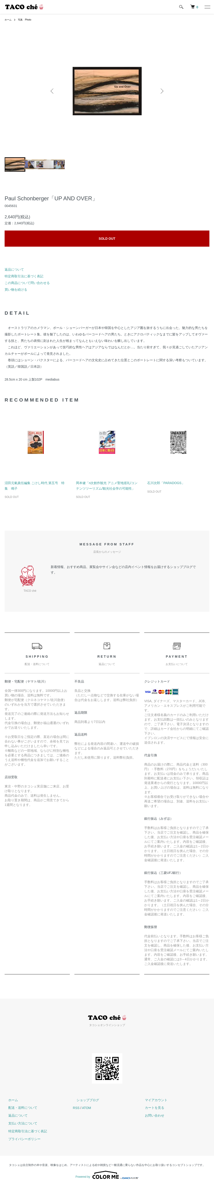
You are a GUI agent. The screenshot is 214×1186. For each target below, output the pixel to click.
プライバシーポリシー (21, 1139)
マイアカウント (152, 1100)
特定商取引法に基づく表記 (24, 276)
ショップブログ (84, 1100)
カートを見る (151, 1108)
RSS (76, 1108)
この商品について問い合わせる (27, 283)
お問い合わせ (151, 1115)
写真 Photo (27, 19)
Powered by (107, 1175)
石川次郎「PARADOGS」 (166, 483)
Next (161, 91)
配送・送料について (19, 1108)
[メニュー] (207, 7)
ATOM (86, 1108)
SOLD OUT (107, 238)
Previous (53, 91)
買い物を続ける (16, 289)
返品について (14, 269)
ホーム (9, 19)
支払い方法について (19, 1123)
